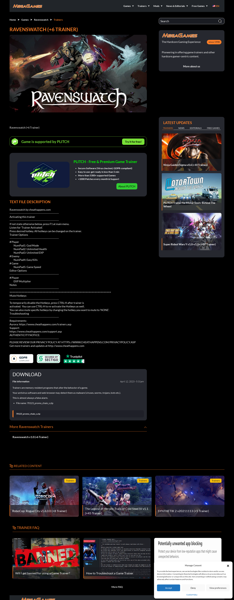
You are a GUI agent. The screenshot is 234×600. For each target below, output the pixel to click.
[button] (228, 565)
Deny (193, 588)
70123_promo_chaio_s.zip (28, 414)
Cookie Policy (191, 595)
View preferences (218, 588)
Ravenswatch (41, 19)
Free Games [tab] (213, 128)
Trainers (58, 19)
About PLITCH (126, 186)
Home (13, 19)
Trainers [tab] (168, 128)
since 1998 (214, 41)
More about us (191, 66)
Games (25, 19)
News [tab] (181, 128)
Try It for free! (133, 141)
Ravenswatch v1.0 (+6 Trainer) (30, 437)
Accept (168, 588)
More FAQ (117, 586)
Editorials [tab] (195, 128)
